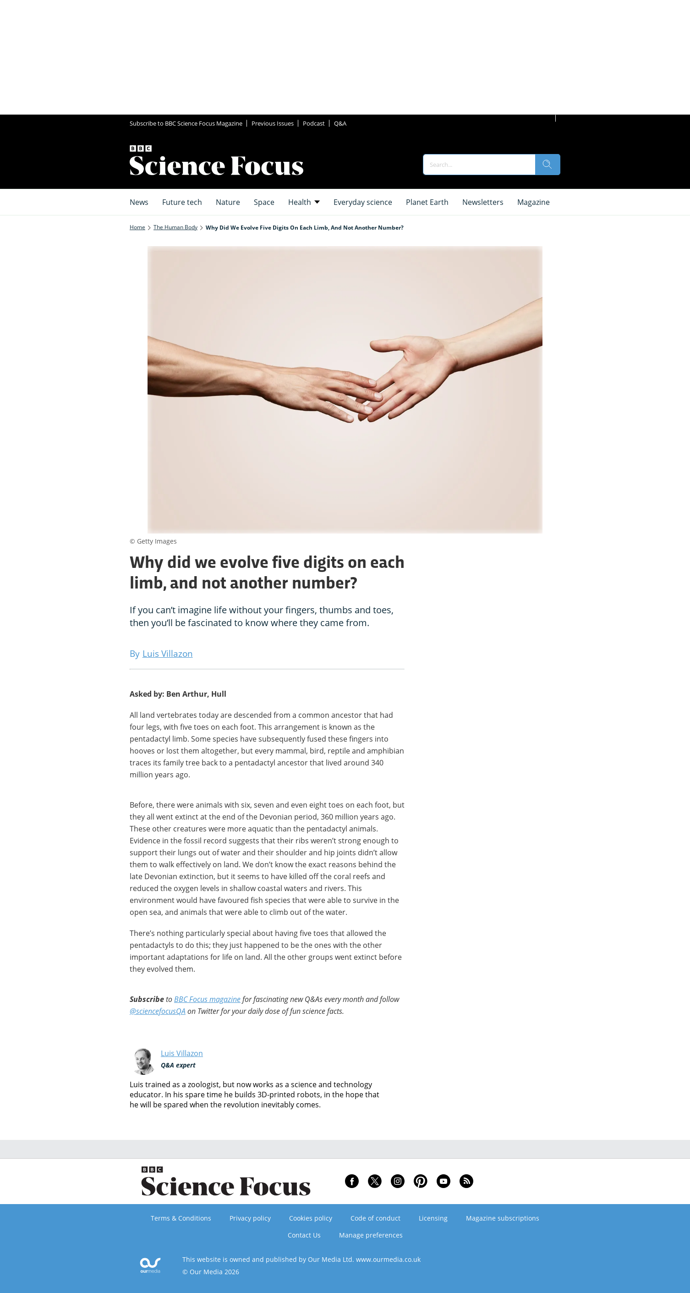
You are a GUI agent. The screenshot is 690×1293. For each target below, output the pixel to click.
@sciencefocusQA (158, 1011)
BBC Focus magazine (207, 999)
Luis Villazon (182, 1053)
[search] (547, 164)
